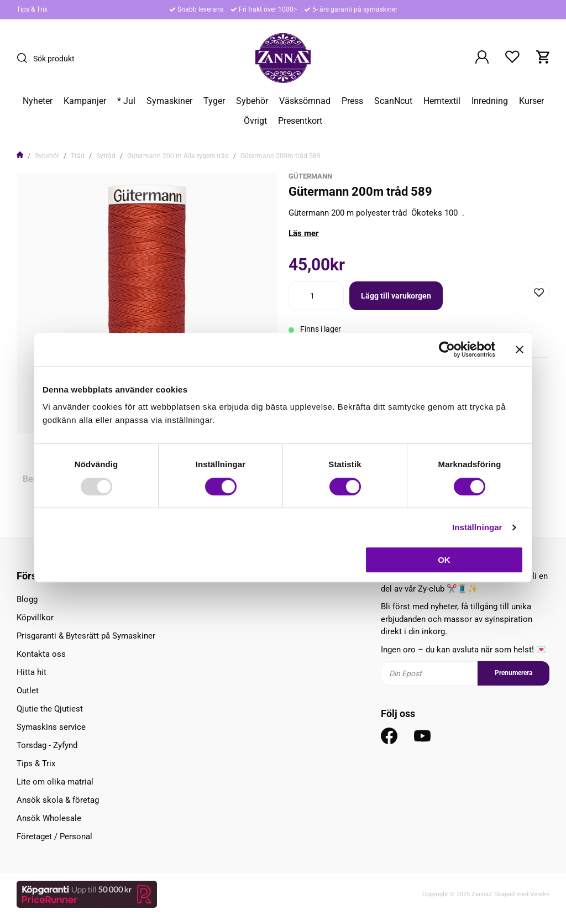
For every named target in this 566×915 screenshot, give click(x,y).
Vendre (539, 894)
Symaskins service (51, 727)
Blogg (27, 599)
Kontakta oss (41, 654)
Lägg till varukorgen (396, 295)
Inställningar (477, 527)
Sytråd (106, 156)
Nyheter (38, 101)
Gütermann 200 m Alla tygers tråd (178, 156)
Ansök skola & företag (58, 800)
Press (352, 101)
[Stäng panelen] (519, 349)
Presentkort (300, 121)
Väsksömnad (305, 101)
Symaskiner (169, 101)
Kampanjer (85, 101)
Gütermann (310, 176)
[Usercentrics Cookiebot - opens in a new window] (447, 349)
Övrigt (255, 121)
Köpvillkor (35, 618)
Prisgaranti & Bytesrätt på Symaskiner (86, 636)
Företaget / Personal (54, 836)
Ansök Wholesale (49, 818)
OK (444, 559)
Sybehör (252, 101)
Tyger (214, 101)
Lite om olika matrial (55, 782)
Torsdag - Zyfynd (47, 745)
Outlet (28, 691)
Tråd (78, 156)
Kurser (531, 101)
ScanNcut (393, 101)
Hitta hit (31, 672)
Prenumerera (513, 673)
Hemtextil (441, 101)
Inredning (489, 101)
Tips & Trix (32, 9)
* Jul (126, 101)
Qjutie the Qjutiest (50, 709)
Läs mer (304, 233)
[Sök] (25, 58)
